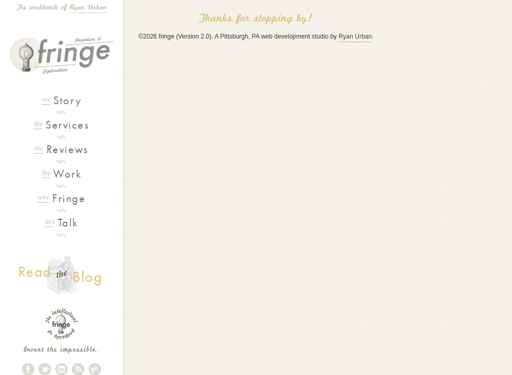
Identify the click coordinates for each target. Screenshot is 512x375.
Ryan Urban (88, 7)
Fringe (62, 198)
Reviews (61, 149)
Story (61, 100)
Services (62, 124)
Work (62, 173)
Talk (61, 222)
